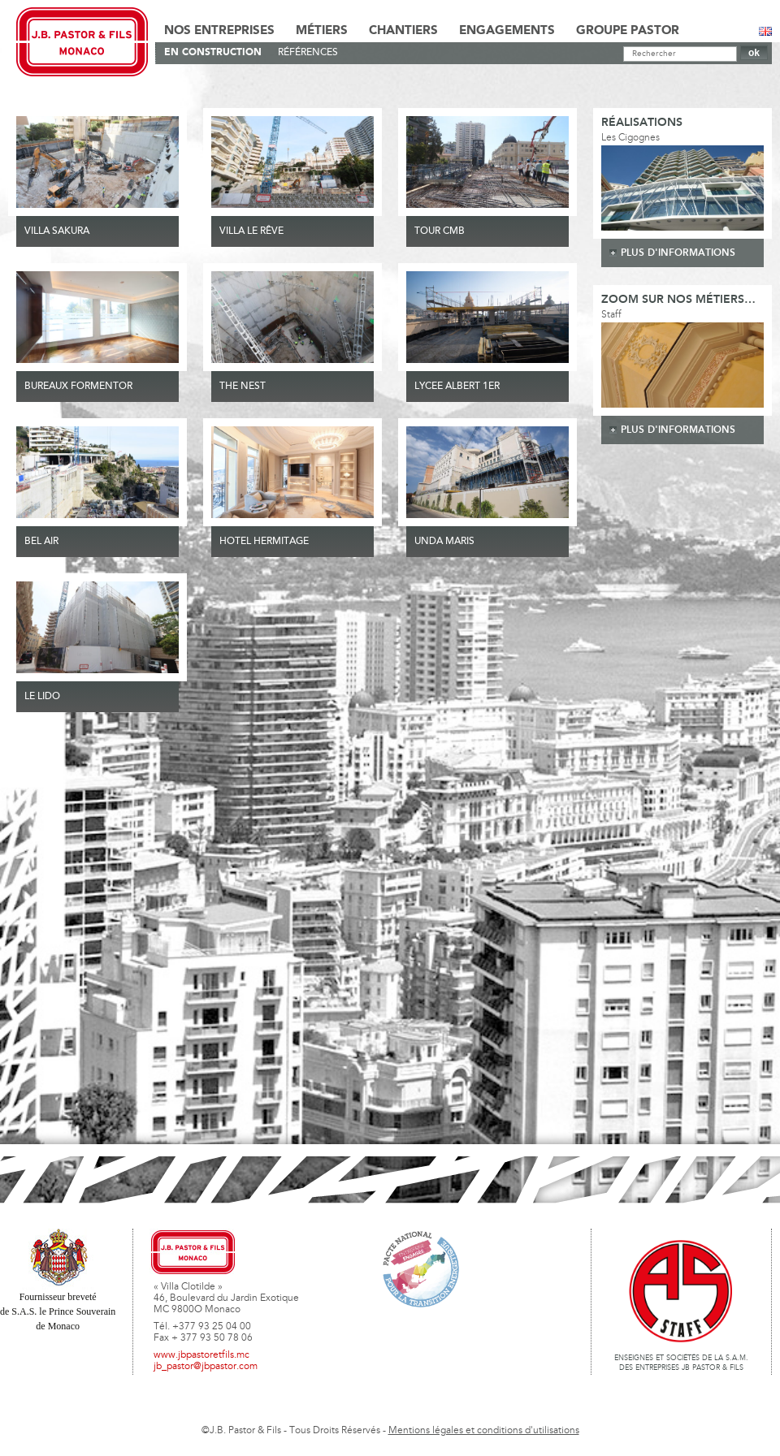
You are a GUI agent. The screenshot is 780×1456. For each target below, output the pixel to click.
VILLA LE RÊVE (251, 231)
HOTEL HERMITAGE (264, 541)
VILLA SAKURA (56, 231)
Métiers (322, 30)
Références (308, 52)
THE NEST (242, 386)
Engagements (507, 30)
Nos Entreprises (219, 30)
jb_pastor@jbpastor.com (206, 1366)
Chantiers (403, 30)
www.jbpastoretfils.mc (201, 1355)
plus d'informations (678, 253)
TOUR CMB (439, 231)
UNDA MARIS (444, 541)
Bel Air (41, 541)
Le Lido (42, 696)
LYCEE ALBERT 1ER (457, 386)
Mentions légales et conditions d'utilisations (483, 1431)
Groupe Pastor (627, 30)
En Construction (213, 52)
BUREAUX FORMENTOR (78, 386)
